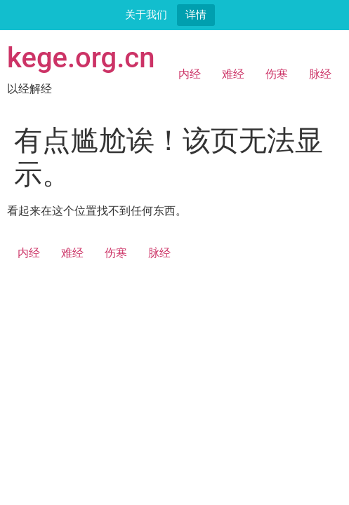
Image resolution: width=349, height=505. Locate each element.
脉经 (320, 74)
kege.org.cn (81, 57)
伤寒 (276, 74)
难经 (233, 74)
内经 (189, 74)
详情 (195, 14)
